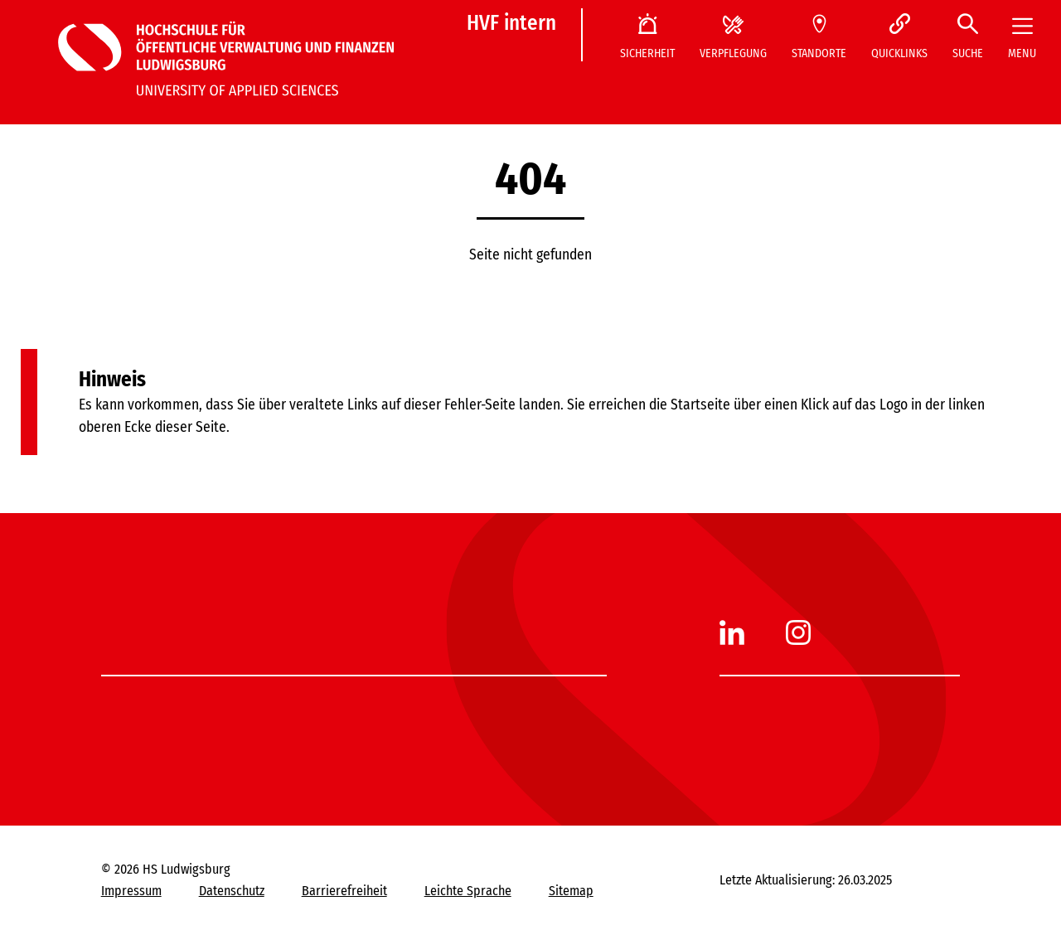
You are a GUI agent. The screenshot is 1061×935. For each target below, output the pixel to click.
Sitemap (571, 891)
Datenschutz (231, 891)
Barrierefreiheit (344, 891)
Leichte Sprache (467, 891)
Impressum (131, 891)
